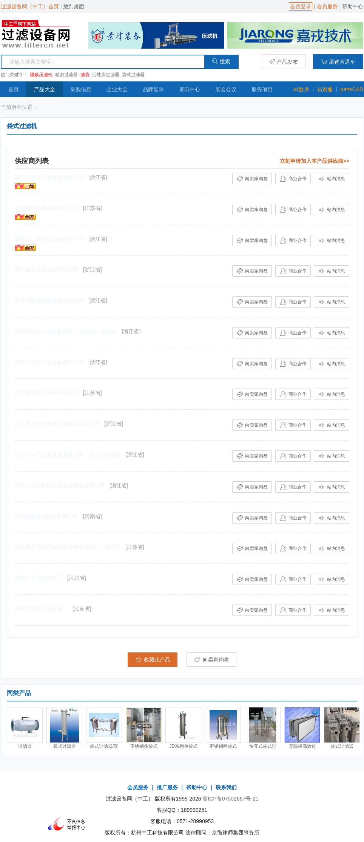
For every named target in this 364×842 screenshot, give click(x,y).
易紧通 (325, 89)
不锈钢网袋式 (223, 746)
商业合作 (292, 179)
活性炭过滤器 (105, 74)
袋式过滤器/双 (104, 746)
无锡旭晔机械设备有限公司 (46, 208)
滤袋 (84, 74)
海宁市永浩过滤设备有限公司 (49, 177)
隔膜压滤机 (41, 74)
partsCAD (351, 89)
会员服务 (327, 6)
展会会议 (225, 89)
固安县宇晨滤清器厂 (38, 578)
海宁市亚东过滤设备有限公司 (49, 300)
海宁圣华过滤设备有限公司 (46, 269)
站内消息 (331, 179)
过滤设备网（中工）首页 (30, 6)
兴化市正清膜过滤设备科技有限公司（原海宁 (67, 547)
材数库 (301, 89)
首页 (13, 89)
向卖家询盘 (252, 179)
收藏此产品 (152, 660)
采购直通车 (338, 61)
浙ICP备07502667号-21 (230, 799)
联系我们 (226, 787)
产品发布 (283, 61)
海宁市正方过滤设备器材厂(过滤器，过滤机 (66, 331)
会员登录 (300, 6)
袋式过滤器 (133, 74)
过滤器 (25, 746)
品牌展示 (153, 89)
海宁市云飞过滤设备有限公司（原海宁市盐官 (67, 455)
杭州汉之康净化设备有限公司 (49, 239)
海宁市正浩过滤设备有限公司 (49, 362)
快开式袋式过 (262, 746)
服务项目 (262, 89)
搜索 (221, 61)
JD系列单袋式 (183, 746)
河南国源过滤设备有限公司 (46, 516)
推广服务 (167, 787)
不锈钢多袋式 (143, 746)
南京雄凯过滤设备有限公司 (46, 393)
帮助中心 (352, 6)
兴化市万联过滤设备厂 (41, 609)
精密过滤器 (66, 74)
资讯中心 (189, 89)
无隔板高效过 (302, 746)
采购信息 (80, 89)
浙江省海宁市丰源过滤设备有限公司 (57, 424)
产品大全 (44, 89)
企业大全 (117, 89)
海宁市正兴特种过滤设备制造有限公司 (60, 485)
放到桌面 (73, 6)
